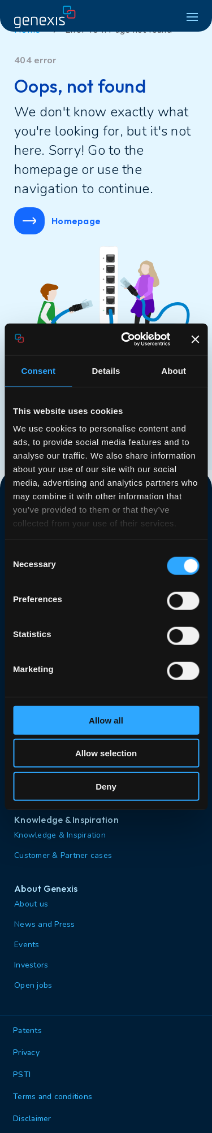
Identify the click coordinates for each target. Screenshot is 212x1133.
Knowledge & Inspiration (60, 835)
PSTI (22, 1074)
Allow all (106, 720)
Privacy (26, 1052)
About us (31, 904)
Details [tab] (106, 370)
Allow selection (106, 753)
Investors (31, 965)
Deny (106, 786)
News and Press (44, 924)
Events (27, 944)
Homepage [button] (57, 220)
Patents (27, 1030)
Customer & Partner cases (63, 855)
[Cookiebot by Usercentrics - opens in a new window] (126, 339)
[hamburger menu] (192, 17)
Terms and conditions (52, 1096)
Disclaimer (32, 1118)
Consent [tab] (38, 370)
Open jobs (33, 985)
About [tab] (173, 370)
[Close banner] (195, 339)
